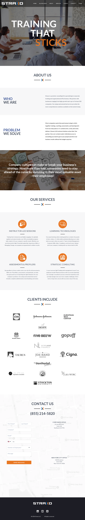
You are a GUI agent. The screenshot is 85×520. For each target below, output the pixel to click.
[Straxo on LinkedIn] (37, 511)
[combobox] (19, 447)
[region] (42, 33)
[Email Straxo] (47, 511)
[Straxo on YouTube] (42, 511)
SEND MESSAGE (19, 462)
